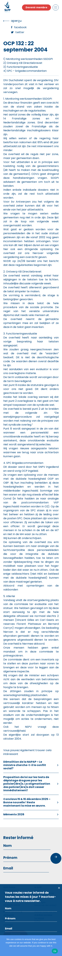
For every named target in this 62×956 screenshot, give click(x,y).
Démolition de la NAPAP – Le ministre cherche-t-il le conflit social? (24, 765)
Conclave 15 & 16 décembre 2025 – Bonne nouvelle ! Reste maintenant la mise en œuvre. (26, 802)
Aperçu (16, 21)
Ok (54, 951)
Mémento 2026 (13, 814)
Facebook (20, 27)
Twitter (19, 32)
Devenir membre (36, 7)
